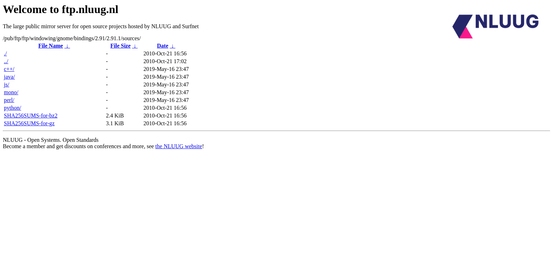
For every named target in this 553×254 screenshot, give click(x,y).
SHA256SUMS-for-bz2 (31, 116)
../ (6, 61)
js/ (6, 84)
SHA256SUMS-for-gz (29, 123)
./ (5, 53)
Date (162, 46)
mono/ (11, 92)
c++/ (9, 69)
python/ (12, 108)
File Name (50, 46)
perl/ (9, 100)
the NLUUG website (178, 146)
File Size (120, 46)
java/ (9, 77)
